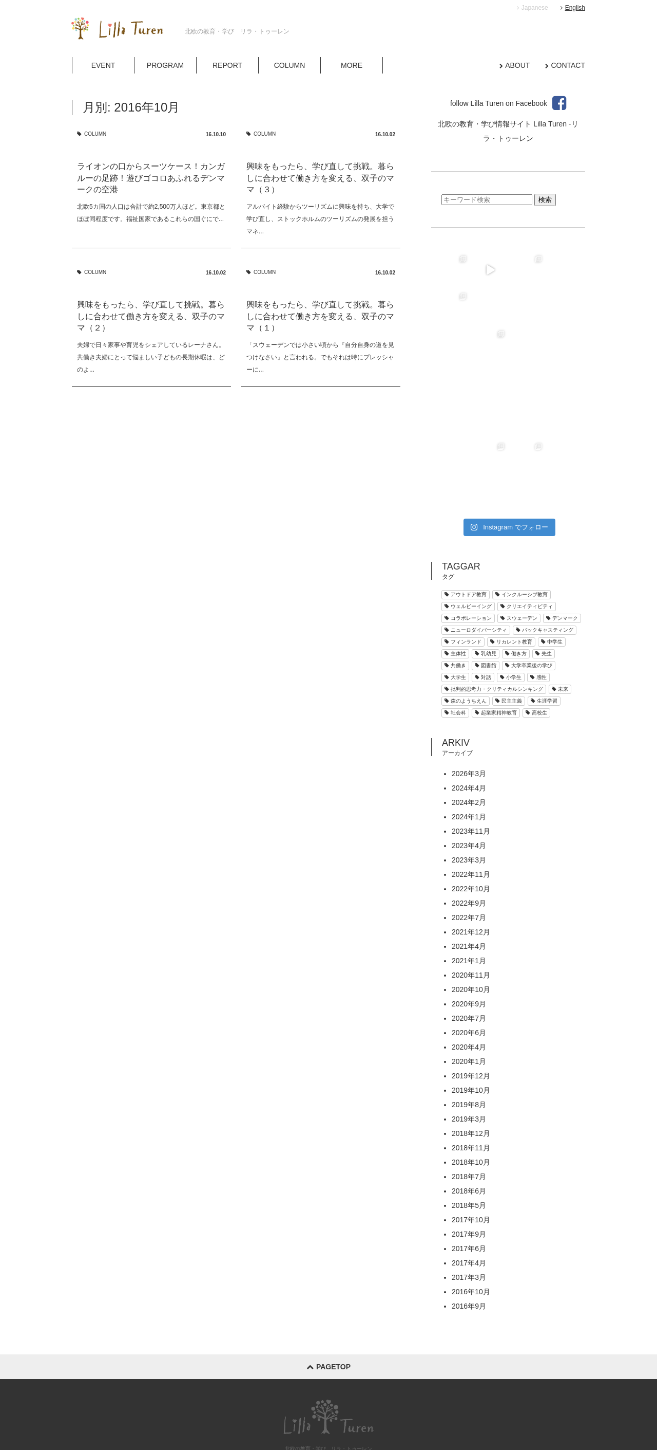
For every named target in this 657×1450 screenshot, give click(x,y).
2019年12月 (471, 1001)
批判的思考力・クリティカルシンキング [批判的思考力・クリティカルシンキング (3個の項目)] (494, 614)
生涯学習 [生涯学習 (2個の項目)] (544, 626)
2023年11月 (471, 756)
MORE (351, 65)
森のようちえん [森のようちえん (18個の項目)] (466, 626)
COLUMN (289, 65)
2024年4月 (469, 713)
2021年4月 (469, 871)
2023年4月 (469, 770)
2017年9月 (469, 1159)
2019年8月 (469, 1029)
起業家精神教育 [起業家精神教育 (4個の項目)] (496, 637)
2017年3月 (469, 1202)
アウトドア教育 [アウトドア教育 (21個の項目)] (466, 519)
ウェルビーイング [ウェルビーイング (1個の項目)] (468, 531)
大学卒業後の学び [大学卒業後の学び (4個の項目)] (528, 590)
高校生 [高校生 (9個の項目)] (536, 637)
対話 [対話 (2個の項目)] (483, 602)
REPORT (227, 65)
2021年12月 (471, 857)
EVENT (103, 65)
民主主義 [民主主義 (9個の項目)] (508, 626)
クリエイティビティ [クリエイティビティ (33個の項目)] (526, 531)
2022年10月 (471, 814)
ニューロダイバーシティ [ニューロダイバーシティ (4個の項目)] (476, 555)
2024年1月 (469, 742)
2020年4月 (469, 972)
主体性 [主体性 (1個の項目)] (455, 578)
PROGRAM (165, 65)
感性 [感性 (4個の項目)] (538, 602)
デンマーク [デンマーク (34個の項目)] (562, 543)
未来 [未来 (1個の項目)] (560, 614)
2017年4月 (469, 1188)
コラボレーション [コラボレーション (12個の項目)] (468, 543)
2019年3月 (469, 1044)
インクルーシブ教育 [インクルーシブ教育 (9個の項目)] (521, 519)
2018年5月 (469, 1130)
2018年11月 (471, 1073)
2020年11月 (471, 900)
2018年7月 (469, 1101)
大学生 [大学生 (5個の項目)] (455, 602)
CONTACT (568, 65)
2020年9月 (469, 929)
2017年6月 (469, 1173)
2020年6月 (469, 957)
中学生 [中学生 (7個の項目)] (552, 567)
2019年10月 (471, 1015)
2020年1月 (469, 986)
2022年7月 (469, 842)
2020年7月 (469, 943)
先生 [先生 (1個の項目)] (543, 578)
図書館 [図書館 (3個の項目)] (485, 590)
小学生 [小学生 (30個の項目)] (510, 602)
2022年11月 (471, 799)
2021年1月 (469, 886)
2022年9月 (469, 828)
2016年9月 (469, 1231)
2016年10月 (471, 1217)
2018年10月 (471, 1087)
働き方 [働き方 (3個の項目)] (516, 578)
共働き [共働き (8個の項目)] (455, 590)
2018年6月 (469, 1116)
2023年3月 (469, 785)
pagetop (328, 1292)
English (573, 7)
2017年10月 (471, 1145)
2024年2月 (469, 727)
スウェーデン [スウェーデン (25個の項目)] (518, 543)
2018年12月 (471, 1058)
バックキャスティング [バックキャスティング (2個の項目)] (544, 555)
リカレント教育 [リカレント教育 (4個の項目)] (511, 567)
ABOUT (517, 65)
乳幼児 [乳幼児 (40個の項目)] (485, 578)
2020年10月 (471, 914)
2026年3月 (469, 698)
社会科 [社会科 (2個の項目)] (455, 637)
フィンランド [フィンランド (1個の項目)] (463, 567)
